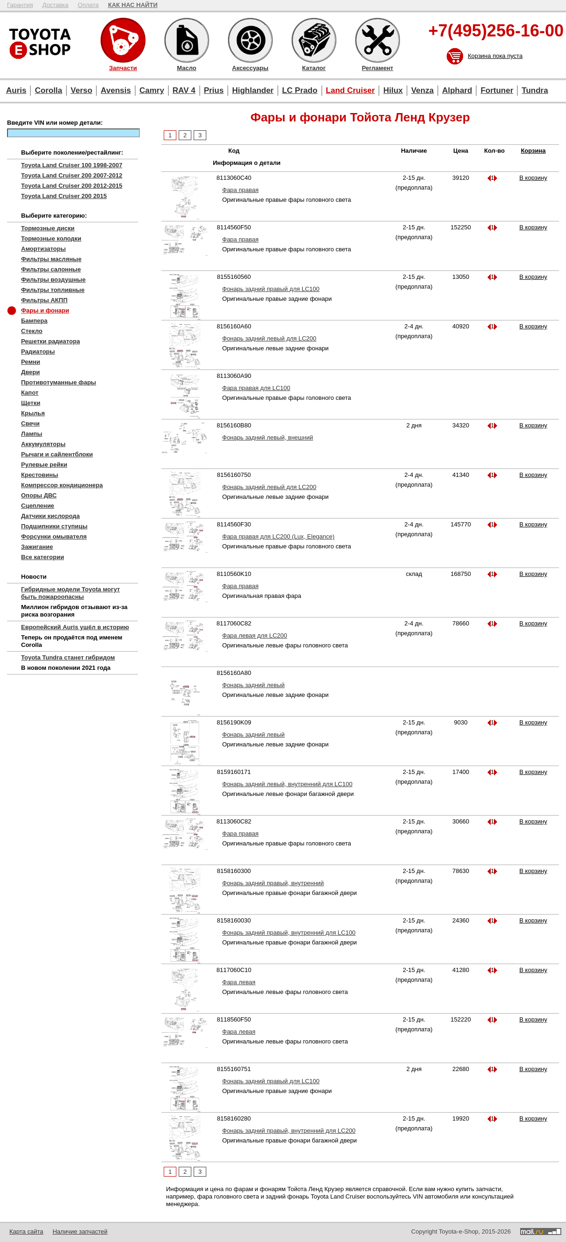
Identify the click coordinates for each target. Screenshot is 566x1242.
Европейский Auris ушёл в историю (75, 627)
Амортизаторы (43, 248)
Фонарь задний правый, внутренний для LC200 (289, 1130)
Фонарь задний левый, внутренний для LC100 (287, 784)
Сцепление (37, 505)
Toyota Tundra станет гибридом (68, 657)
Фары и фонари (45, 310)
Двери (30, 372)
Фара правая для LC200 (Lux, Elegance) (278, 536)
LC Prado (300, 90)
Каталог (313, 40)
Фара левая (238, 982)
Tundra (535, 90)
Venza (422, 90)
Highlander (253, 90)
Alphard (457, 90)
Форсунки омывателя (54, 536)
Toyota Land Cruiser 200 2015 (64, 195)
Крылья (33, 413)
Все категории (42, 557)
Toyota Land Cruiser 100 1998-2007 (72, 165)
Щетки (30, 402)
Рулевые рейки (44, 464)
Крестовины (39, 474)
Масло (186, 40)
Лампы (31, 433)
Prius (214, 90)
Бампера (34, 320)
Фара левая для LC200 (254, 635)
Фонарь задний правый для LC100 (270, 288)
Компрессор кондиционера (62, 485)
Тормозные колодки (51, 238)
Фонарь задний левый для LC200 (269, 338)
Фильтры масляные (51, 259)
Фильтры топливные (53, 289)
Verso (81, 90)
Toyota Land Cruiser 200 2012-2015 (72, 185)
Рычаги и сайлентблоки (57, 454)
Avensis (116, 90)
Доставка (55, 4)
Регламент (377, 40)
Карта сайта (26, 1231)
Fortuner (496, 90)
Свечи (30, 423)
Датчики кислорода (50, 515)
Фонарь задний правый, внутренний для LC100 (289, 932)
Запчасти (123, 40)
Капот (29, 392)
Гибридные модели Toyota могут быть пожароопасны (70, 593)
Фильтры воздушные (53, 279)
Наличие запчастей (79, 1231)
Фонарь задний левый (253, 684)
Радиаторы (38, 351)
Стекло (32, 330)
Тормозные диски (47, 228)
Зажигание (37, 546)
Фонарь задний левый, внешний (267, 437)
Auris (16, 90)
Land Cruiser (350, 90)
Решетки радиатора (50, 341)
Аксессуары (250, 40)
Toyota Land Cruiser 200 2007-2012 (72, 175)
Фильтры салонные (51, 269)
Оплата (88, 4)
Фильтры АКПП (44, 300)
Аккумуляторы (43, 443)
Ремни (30, 361)
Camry (151, 90)
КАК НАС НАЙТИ (133, 4)
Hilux (393, 90)
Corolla (48, 90)
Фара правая (240, 189)
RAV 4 (184, 90)
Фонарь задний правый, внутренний (273, 883)
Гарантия (20, 4)
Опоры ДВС (39, 495)
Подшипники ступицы (54, 526)
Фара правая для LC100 (256, 387)
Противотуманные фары (58, 382)
